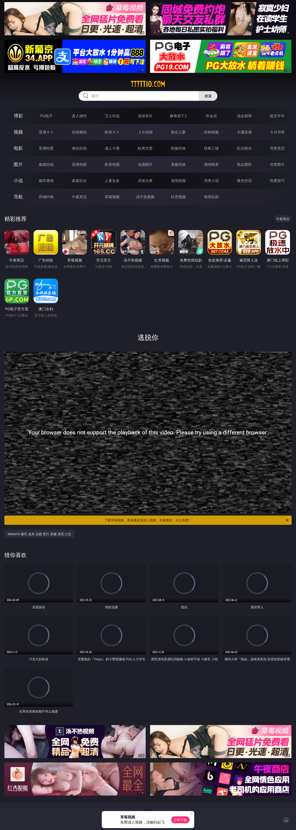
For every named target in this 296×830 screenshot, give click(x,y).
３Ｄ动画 (145, 132)
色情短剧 (211, 196)
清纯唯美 (211, 164)
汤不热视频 (145, 196)
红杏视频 (178, 196)
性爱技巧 (277, 180)
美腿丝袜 (178, 164)
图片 (18, 164)
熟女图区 (244, 164)
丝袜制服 (211, 132)
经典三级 (211, 148)
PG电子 (46, 115)
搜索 (208, 95)
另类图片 (277, 164)
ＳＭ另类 (277, 132)
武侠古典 (145, 180)
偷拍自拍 (79, 148)
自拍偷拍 (79, 132)
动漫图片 (145, 164)
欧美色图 (112, 164)
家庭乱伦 (79, 180)
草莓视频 (112, 196)
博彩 (18, 116)
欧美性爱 (145, 148)
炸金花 (211, 115)
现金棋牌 (244, 115)
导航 (18, 197)
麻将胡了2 (178, 115)
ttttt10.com (148, 84)
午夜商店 (79, 196)
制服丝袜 (178, 148)
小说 (18, 180)
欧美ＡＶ (112, 132)
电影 (18, 148)
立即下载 (180, 820)
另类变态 (277, 148)
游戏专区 (145, 115)
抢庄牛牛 (277, 115)
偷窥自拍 (46, 164)
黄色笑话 (244, 180)
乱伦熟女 (244, 148)
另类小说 (211, 180)
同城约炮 (46, 196)
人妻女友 (112, 180)
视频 (18, 132)
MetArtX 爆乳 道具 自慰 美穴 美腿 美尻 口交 (39, 534)
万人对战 (112, 115)
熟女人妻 (178, 132)
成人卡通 (112, 148)
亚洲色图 (79, 164)
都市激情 (46, 180)
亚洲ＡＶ (46, 132)
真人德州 (79, 115)
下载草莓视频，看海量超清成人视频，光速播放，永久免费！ (196, 520)
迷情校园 (178, 180)
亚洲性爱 (46, 148)
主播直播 (244, 132)
